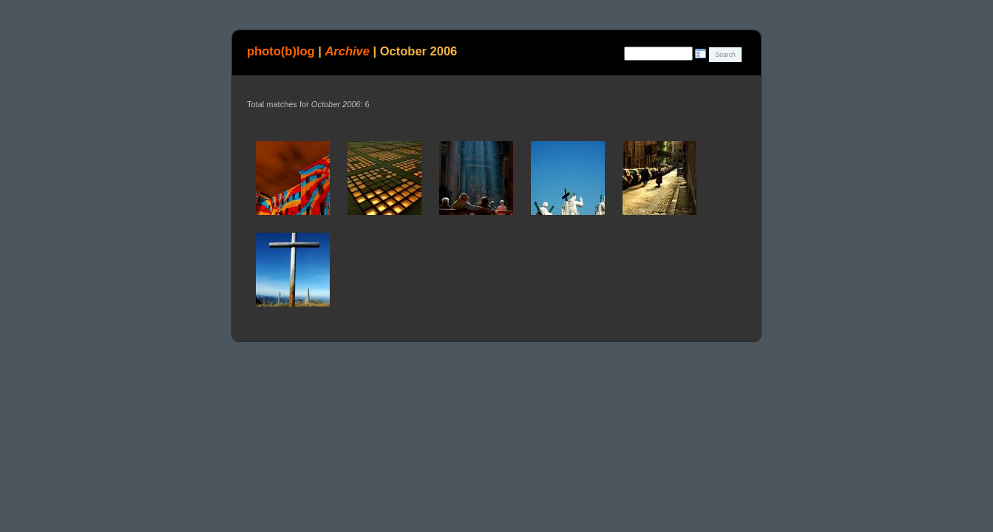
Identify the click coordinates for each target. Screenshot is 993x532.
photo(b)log (281, 51)
